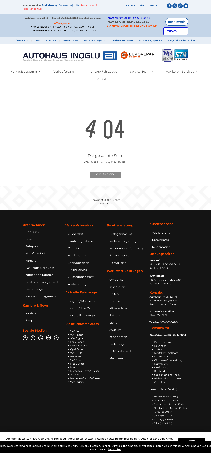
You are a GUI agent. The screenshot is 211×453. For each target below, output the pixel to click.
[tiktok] (56, 338)
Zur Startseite (105, 174)
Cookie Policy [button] (65, 442)
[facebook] (169, 6)
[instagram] (180, 6)
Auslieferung (49, 5)
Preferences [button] (133, 442)
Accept (192, 441)
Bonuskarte (65, 5)
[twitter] (174, 6)
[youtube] (185, 6)
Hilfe (76, 5)
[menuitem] (130, 5)
